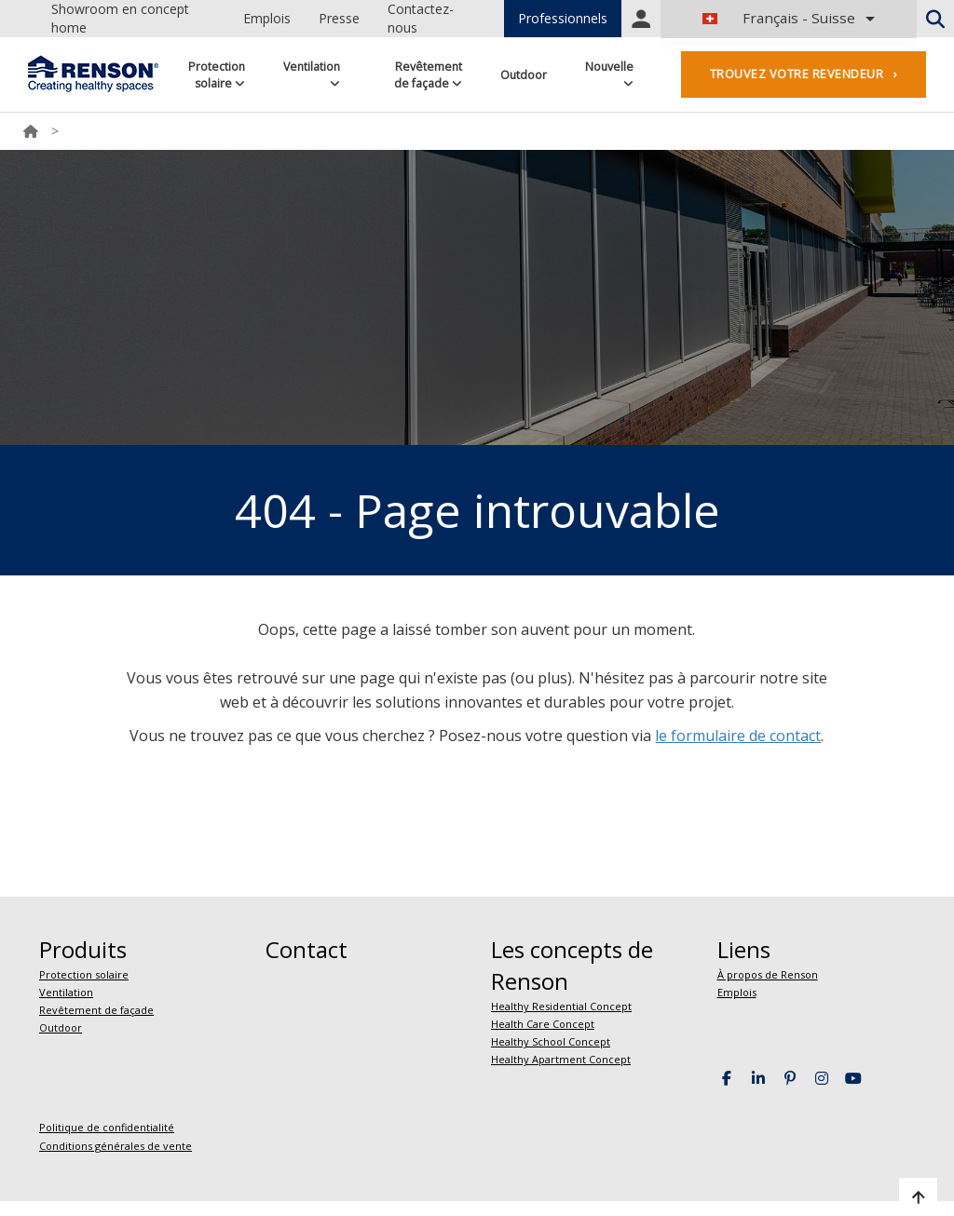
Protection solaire (216, 75)
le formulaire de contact (738, 735)
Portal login (641, 18)
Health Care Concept (542, 1024)
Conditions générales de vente (115, 1146)
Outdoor (523, 75)
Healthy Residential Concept (561, 1006)
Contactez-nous (421, 18)
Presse (339, 18)
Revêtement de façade (428, 75)
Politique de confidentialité (106, 1127)
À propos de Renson (767, 974)
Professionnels (562, 18)
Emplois (267, 18)
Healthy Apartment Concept (561, 1059)
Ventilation (311, 74)
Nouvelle (609, 74)
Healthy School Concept (550, 1041)
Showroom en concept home (120, 18)
